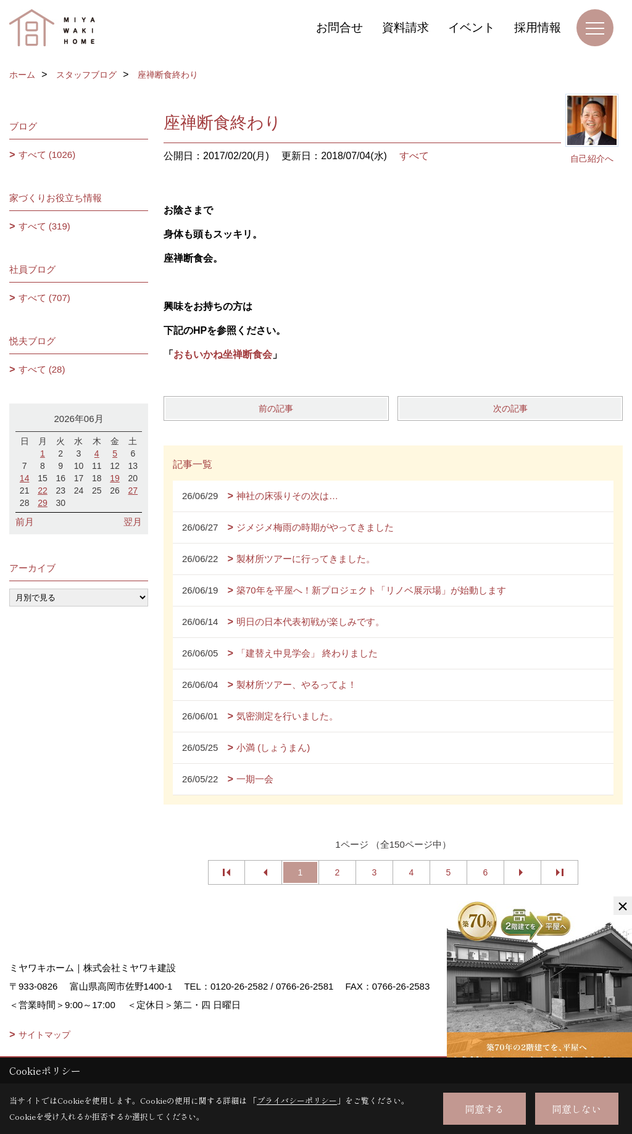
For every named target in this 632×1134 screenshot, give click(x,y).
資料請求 (405, 27)
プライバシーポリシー (297, 1100)
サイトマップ (44, 1035)
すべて (414, 156)
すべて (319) (44, 226)
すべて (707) (44, 297)
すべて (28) (42, 369)
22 (43, 490)
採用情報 (537, 27)
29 (43, 503)
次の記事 (510, 408)
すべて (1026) (47, 154)
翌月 (132, 521)
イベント (471, 27)
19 (115, 478)
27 (133, 490)
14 (25, 478)
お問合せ (339, 27)
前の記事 (276, 408)
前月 (24, 521)
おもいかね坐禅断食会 (222, 354)
